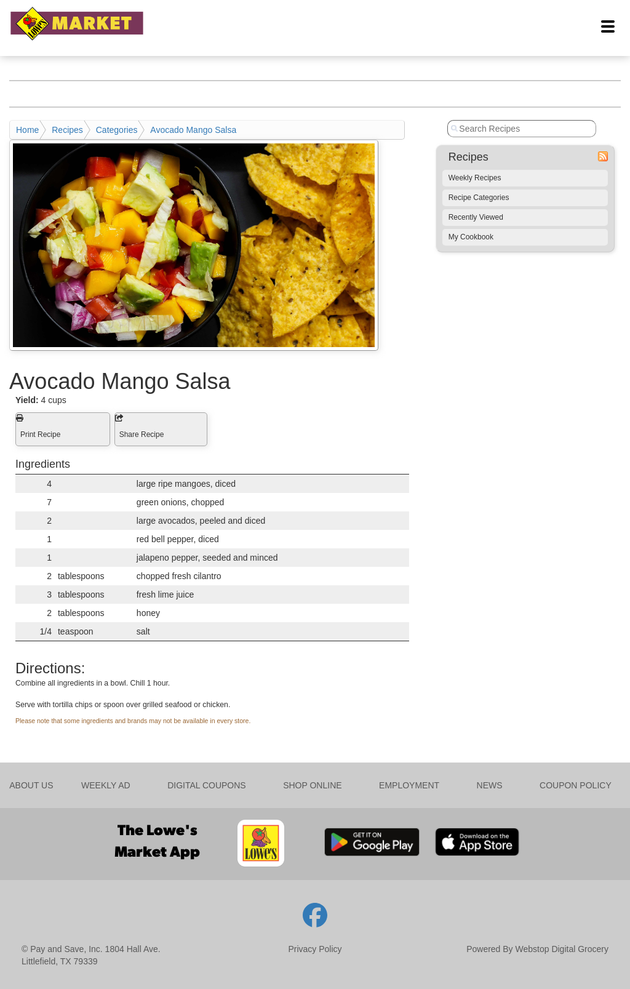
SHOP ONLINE (312, 785)
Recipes (67, 130)
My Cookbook (471, 237)
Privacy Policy (314, 949)
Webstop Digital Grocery (562, 949)
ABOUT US (31, 785)
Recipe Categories (479, 197)
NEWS (490, 785)
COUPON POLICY (576, 785)
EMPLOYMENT (409, 785)
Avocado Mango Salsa (193, 130)
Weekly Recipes (475, 178)
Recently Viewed (476, 217)
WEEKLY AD (105, 785)
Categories (117, 130)
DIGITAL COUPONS (206, 785)
